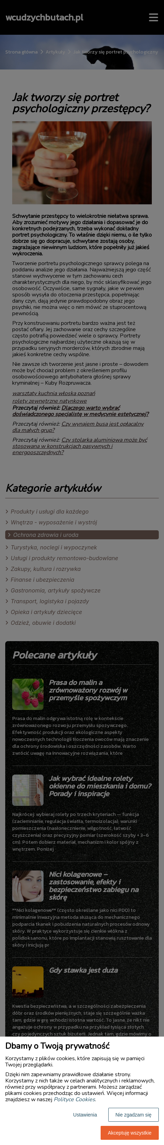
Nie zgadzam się (134, 1115)
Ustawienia (85, 1115)
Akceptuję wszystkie (129, 1133)
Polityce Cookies (74, 1099)
